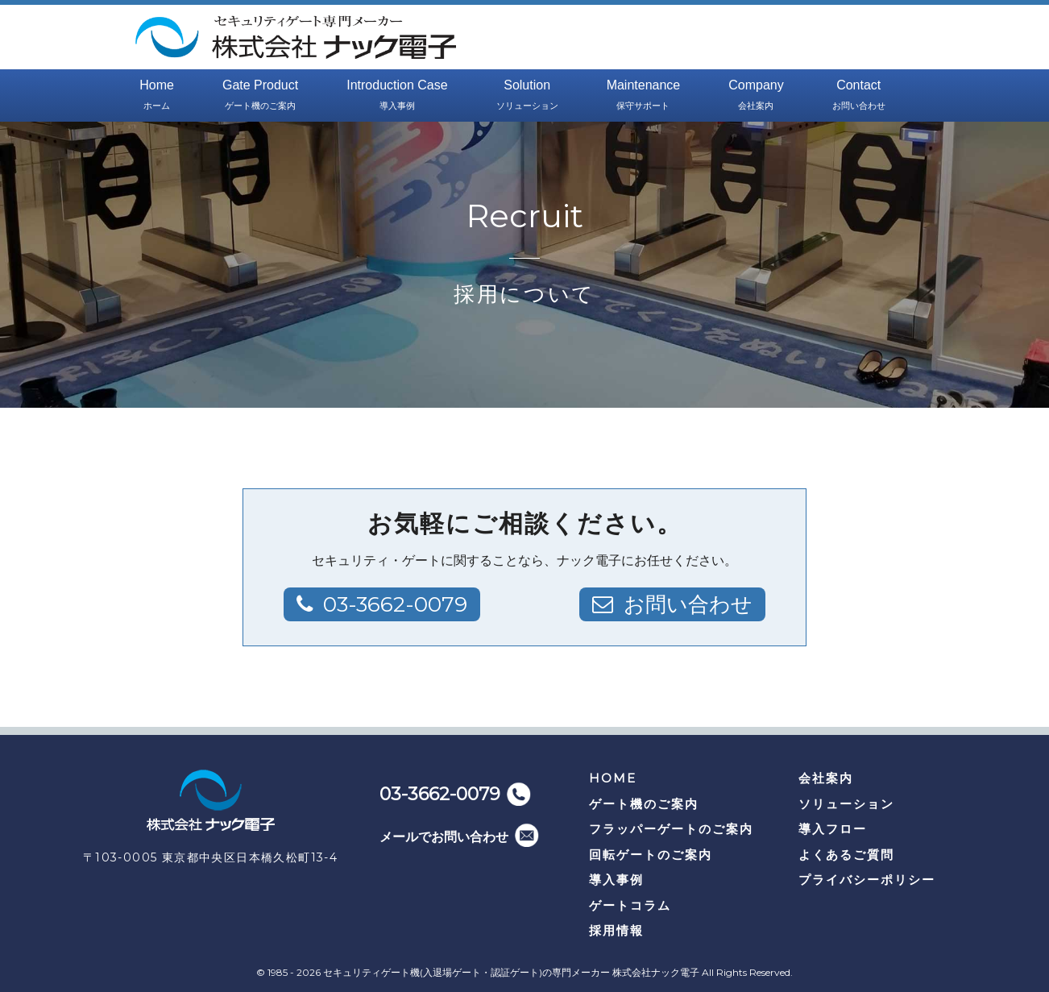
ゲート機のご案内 (644, 803)
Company (755, 96)
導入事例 (616, 879)
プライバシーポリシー (866, 879)
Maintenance (644, 96)
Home (156, 96)
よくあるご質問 (846, 854)
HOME (612, 778)
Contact (858, 96)
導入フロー (832, 828)
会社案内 (825, 778)
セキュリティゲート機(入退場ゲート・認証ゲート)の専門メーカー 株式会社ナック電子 (511, 972)
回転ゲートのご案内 (650, 854)
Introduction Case (396, 96)
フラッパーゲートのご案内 (671, 828)
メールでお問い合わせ (443, 837)
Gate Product (260, 96)
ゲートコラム (630, 905)
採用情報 (616, 930)
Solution (527, 96)
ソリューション (846, 803)
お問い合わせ (688, 604)
